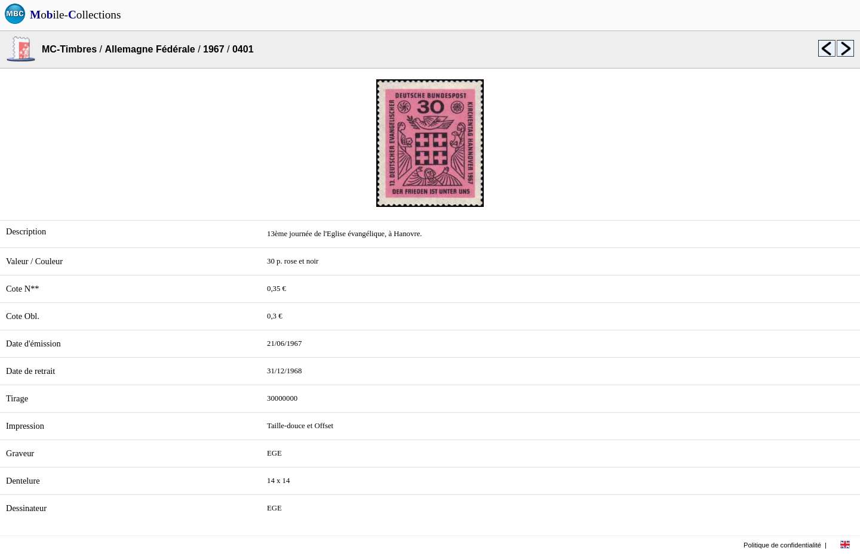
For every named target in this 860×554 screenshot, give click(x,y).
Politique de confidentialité (782, 545)
